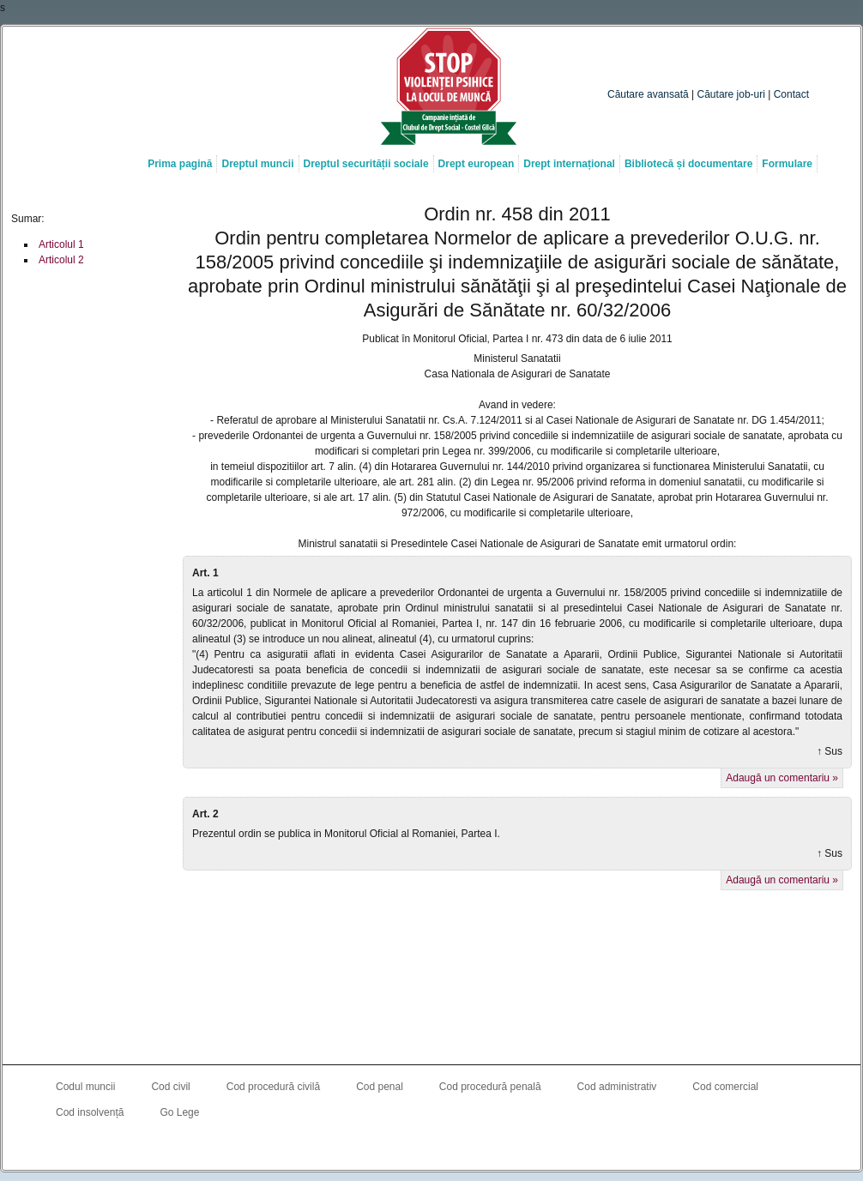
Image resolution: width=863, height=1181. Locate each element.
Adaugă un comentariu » (782, 778)
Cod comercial (725, 1087)
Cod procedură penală (490, 1087)
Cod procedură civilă (273, 1087)
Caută (781, 60)
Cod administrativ (617, 1087)
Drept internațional (569, 164)
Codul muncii (85, 1087)
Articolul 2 (61, 260)
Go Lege (179, 1112)
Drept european (476, 164)
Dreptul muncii (257, 164)
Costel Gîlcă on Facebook (397, 1147)
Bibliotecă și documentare (688, 164)
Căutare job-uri (731, 94)
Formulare (787, 164)
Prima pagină (180, 164)
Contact (791, 94)
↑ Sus (829, 751)
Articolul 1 (61, 244)
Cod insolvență (90, 1112)
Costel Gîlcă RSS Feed (466, 1147)
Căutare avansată (648, 94)
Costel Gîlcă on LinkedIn (431, 1147)
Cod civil (170, 1087)
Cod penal (379, 1087)
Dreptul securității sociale (366, 164)
